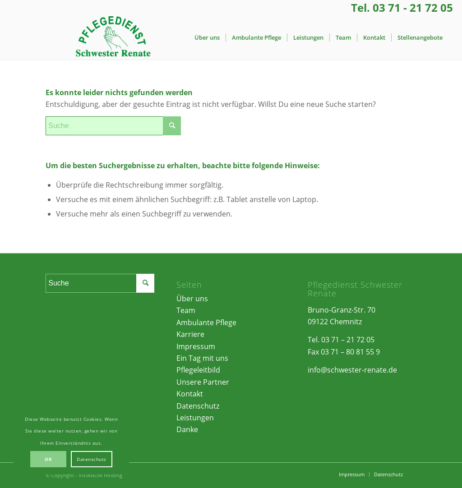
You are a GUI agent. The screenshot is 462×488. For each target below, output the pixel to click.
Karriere (190, 334)
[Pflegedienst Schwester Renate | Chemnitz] (112, 37)
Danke (187, 429)
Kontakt (189, 394)
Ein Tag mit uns (202, 358)
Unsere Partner (202, 382)
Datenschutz (197, 406)
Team (185, 310)
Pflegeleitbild (198, 370)
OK (48, 459)
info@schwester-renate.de (352, 370)
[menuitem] (207, 37)
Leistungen (195, 418)
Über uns (192, 299)
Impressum (195, 346)
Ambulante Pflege (206, 322)
